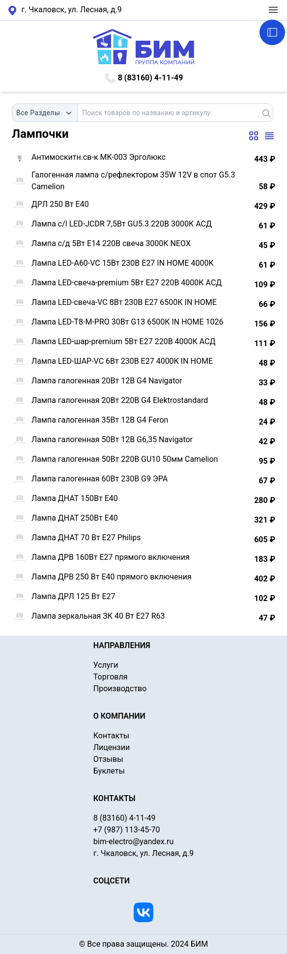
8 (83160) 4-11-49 (143, 78)
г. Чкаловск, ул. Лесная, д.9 (65, 10)
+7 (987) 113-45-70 (126, 829)
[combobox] (45, 112)
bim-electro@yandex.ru (133, 841)
